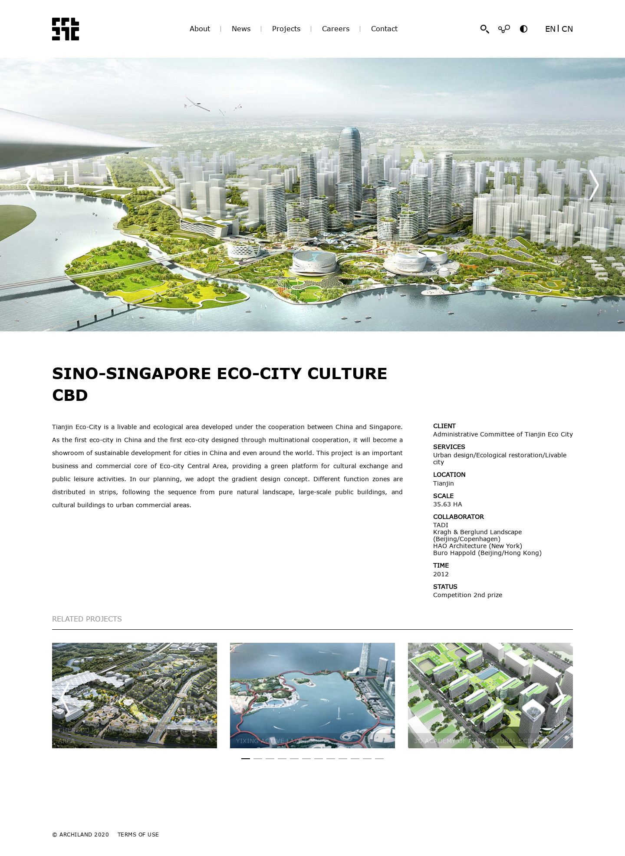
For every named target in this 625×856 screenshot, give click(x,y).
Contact (384, 29)
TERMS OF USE (138, 834)
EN (550, 28)
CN (567, 28)
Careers (335, 29)
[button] (594, 185)
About (200, 29)
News (241, 29)
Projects (286, 29)
